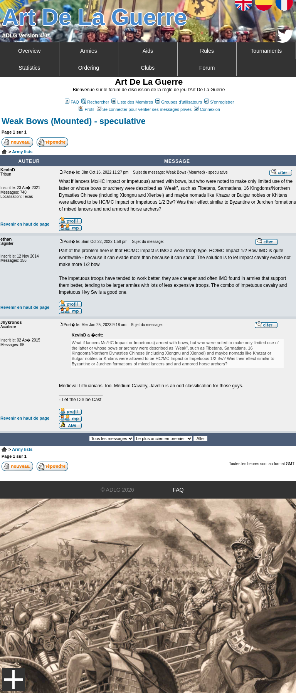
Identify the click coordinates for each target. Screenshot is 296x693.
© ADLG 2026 (117, 490)
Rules (207, 51)
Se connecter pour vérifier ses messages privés (144, 109)
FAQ (72, 102)
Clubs (148, 68)
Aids (148, 51)
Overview (29, 51)
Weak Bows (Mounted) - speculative (74, 121)
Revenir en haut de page (24, 224)
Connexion (207, 109)
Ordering (88, 68)
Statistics (29, 68)
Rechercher (95, 102)
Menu (13, 679)
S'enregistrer (219, 102)
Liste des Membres (132, 102)
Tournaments (266, 51)
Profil (86, 109)
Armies (88, 51)
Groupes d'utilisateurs (178, 102)
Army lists (22, 151)
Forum (207, 68)
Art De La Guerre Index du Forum (4, 152)
